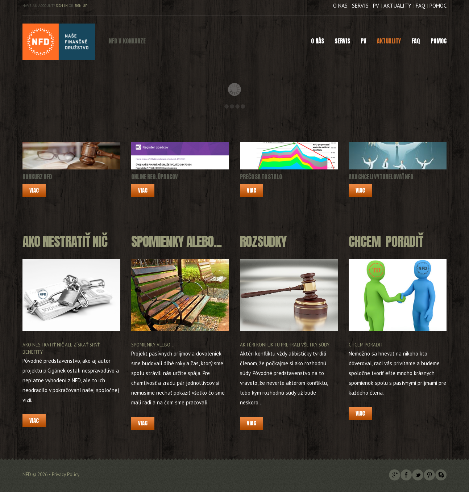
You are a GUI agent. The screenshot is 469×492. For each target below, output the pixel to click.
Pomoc (438, 5)
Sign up (80, 5)
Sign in (62, 5)
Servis (360, 5)
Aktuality (397, 5)
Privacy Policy (65, 474)
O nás (340, 5)
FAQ (420, 5)
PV (376, 5)
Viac (34, 190)
